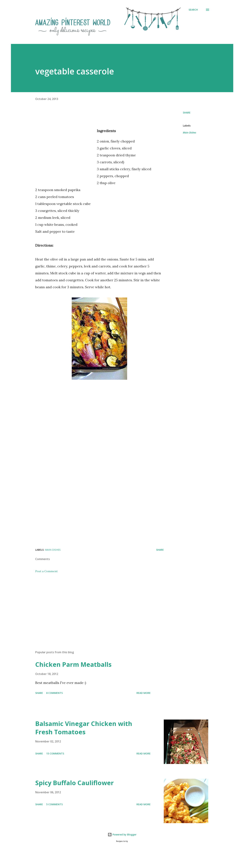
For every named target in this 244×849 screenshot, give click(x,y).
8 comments (54, 693)
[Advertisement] (64, 155)
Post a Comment (46, 571)
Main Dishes (189, 132)
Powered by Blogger (122, 834)
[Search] (193, 10)
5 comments (54, 804)
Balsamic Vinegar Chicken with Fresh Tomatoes (83, 727)
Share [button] (187, 112)
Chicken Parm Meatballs (73, 664)
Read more (144, 693)
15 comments (55, 753)
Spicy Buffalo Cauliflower (74, 783)
